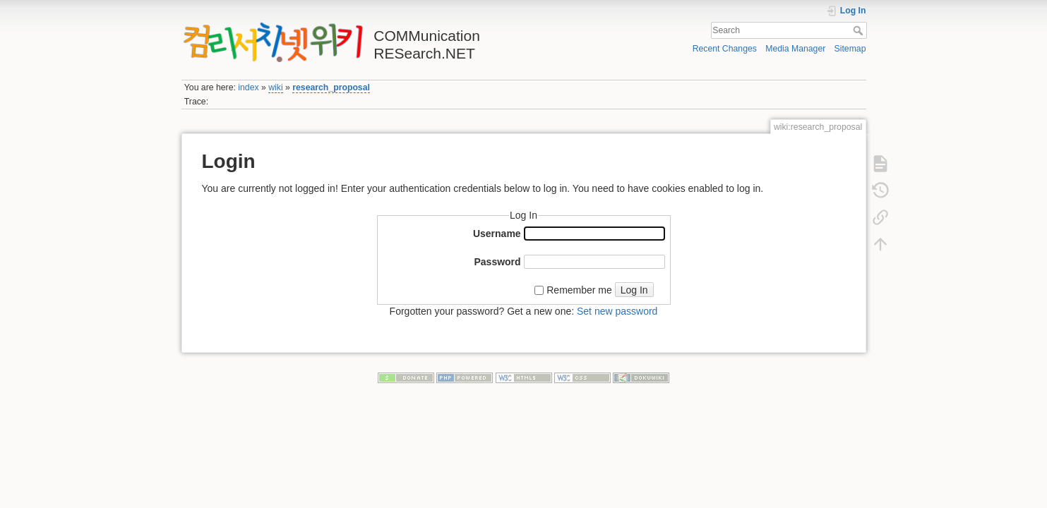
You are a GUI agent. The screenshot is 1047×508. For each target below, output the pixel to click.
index (248, 87)
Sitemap (850, 49)
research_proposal (331, 87)
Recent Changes (725, 49)
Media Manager (795, 49)
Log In (634, 290)
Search (859, 30)
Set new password (617, 311)
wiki (275, 87)
